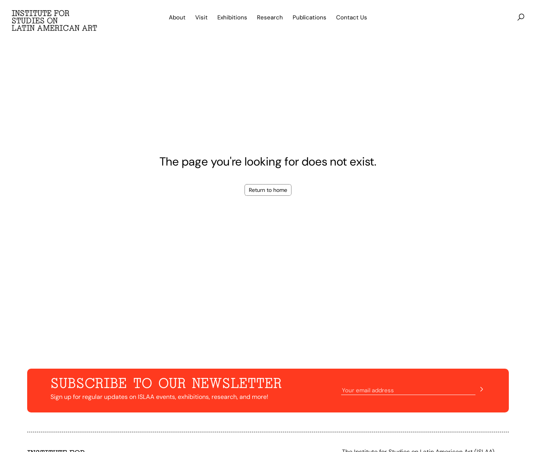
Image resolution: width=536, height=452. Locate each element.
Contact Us (351, 17)
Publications (309, 17)
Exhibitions (232, 17)
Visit (201, 17)
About (177, 17)
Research (270, 17)
